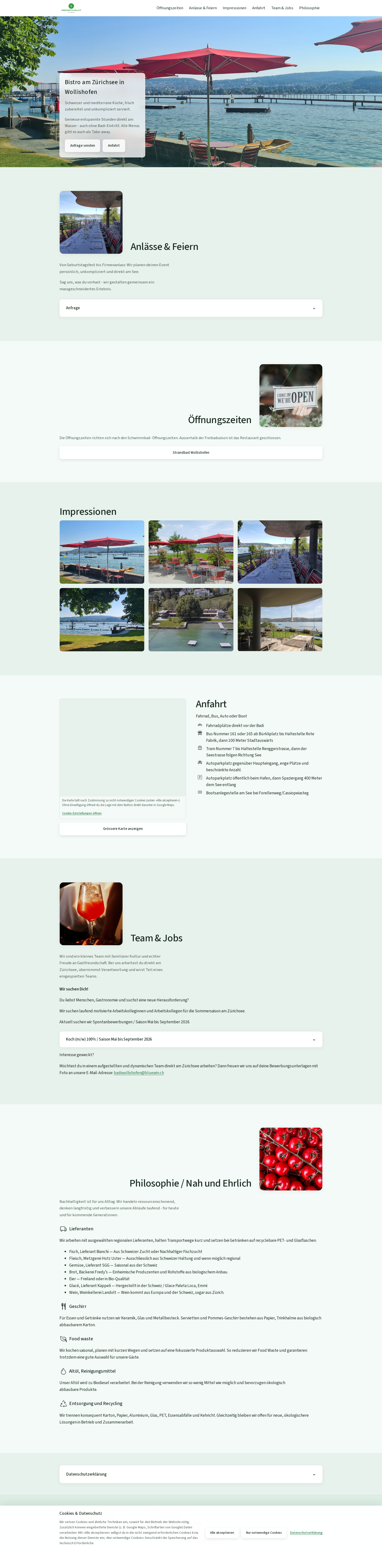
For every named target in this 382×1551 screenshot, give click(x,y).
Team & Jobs (282, 8)
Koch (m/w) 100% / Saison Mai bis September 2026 (109, 1039)
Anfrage (73, 308)
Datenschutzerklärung (86, 1474)
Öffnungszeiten (170, 8)
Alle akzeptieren (222, 1532)
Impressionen (234, 8)
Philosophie (309, 8)
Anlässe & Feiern (203, 8)
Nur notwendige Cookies (264, 1532)
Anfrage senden (82, 145)
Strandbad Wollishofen (191, 452)
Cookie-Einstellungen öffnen (82, 813)
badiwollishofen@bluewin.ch (139, 1073)
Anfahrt (258, 8)
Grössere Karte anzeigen (123, 828)
